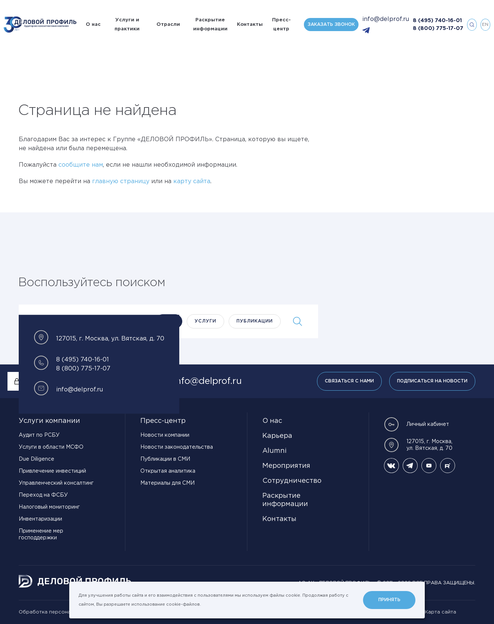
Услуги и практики (127, 24)
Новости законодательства (176, 447)
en (485, 24)
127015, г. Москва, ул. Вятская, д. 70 (418, 444)
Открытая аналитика (167, 471)
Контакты (250, 24)
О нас (93, 24)
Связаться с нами (349, 381)
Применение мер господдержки (41, 534)
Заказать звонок (331, 24)
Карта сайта (440, 612)
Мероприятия (286, 466)
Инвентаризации (40, 519)
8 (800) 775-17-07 (438, 28)
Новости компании (164, 435)
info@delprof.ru (385, 19)
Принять (389, 600)
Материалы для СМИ (167, 483)
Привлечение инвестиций (52, 471)
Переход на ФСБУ (43, 495)
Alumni (274, 451)
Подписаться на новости (432, 381)
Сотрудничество (291, 481)
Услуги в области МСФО (51, 447)
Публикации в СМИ (165, 459)
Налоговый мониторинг (49, 507)
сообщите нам (80, 165)
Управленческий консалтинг (56, 483)
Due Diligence (36, 459)
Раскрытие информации (210, 24)
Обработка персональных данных (62, 612)
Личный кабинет (416, 424)
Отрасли (168, 24)
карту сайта (191, 181)
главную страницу (120, 181)
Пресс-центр (281, 24)
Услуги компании (49, 421)
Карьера (277, 436)
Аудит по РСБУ (39, 435)
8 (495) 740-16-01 (437, 20)
